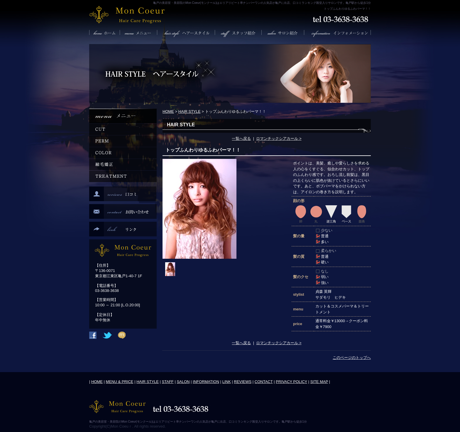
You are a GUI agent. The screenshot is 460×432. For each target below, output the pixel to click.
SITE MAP (319, 381)
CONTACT (264, 381)
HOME (168, 111)
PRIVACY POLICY (291, 381)
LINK (226, 381)
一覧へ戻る (241, 138)
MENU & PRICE (119, 381)
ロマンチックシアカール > (278, 138)
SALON (183, 381)
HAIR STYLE (189, 111)
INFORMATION (206, 381)
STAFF (168, 381)
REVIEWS (242, 381)
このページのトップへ (352, 357)
